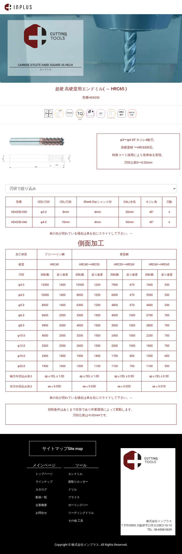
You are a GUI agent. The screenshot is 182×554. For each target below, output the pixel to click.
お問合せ (41, 513)
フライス (74, 497)
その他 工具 (75, 520)
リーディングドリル (81, 513)
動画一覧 (41, 497)
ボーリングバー (78, 505)
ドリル (72, 489)
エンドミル (75, 474)
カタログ (41, 489)
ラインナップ (44, 481)
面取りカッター (78, 481)
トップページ (44, 474)
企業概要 (41, 505)
